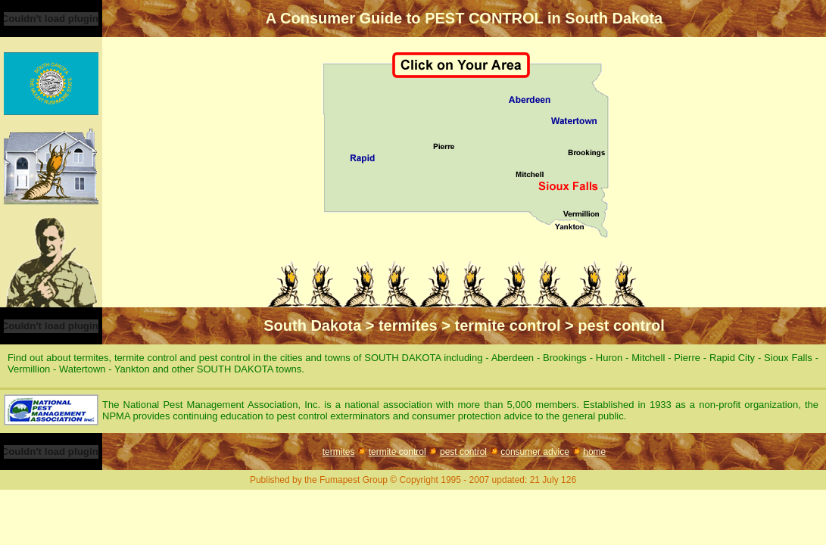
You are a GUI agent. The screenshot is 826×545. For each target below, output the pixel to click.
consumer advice (534, 452)
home (594, 452)
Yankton (133, 369)
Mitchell (649, 357)
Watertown (83, 369)
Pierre (688, 357)
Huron (610, 357)
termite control (397, 452)
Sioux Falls (789, 357)
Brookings (566, 357)
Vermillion (30, 369)
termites (339, 452)
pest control (463, 452)
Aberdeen (514, 357)
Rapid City (733, 357)
